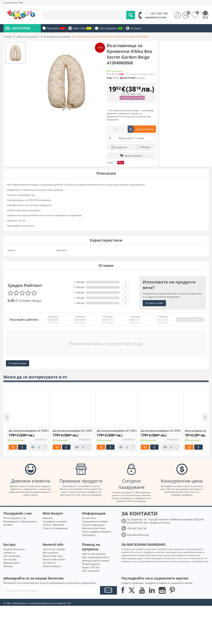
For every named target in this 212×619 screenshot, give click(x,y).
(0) (132, 74)
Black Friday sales (53, 556)
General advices (52, 566)
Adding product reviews (95, 560)
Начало (8, 36)
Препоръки (88, 535)
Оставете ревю (146, 74)
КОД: (109, 77)
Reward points (11, 562)
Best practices (51, 552)
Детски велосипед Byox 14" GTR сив (28, 430)
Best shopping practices (95, 557)
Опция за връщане (93, 524)
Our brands (10, 559)
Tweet (110, 162)
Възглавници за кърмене (57, 36)
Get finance (49, 562)
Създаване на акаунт (55, 521)
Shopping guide (91, 564)
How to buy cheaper (54, 549)
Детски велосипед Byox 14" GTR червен (73, 430)
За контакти (89, 518)
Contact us (9, 552)
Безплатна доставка (93, 528)
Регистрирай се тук (14, 518)
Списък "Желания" (54, 524)
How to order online (54, 559)
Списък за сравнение (55, 528)
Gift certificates (12, 556)
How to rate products (94, 553)
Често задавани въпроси (96, 531)
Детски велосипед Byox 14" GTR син (117, 430)
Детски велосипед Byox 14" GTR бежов (161, 430)
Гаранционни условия (95, 521)
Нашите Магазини (14, 549)
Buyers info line (91, 567)
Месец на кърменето (28, 36)
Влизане (48, 518)
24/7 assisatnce (90, 570)
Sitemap (8, 566)
